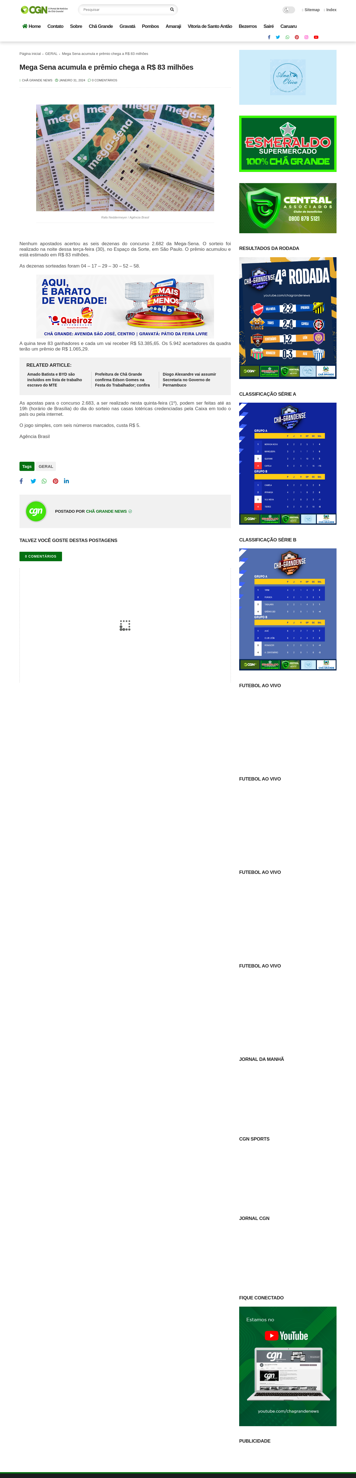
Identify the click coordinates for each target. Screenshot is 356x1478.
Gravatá (127, 26)
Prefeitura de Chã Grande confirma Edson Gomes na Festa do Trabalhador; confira (122, 379)
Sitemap (311, 10)
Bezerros (248, 26)
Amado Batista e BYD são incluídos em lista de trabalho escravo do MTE (54, 379)
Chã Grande (101, 26)
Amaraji (173, 26)
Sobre (76, 26)
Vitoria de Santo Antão (210, 26)
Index (330, 10)
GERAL (51, 54)
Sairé (268, 26)
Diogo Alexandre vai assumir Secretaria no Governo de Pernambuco (189, 379)
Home (31, 26)
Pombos (150, 26)
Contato (55, 26)
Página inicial (30, 54)
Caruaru (288, 26)
